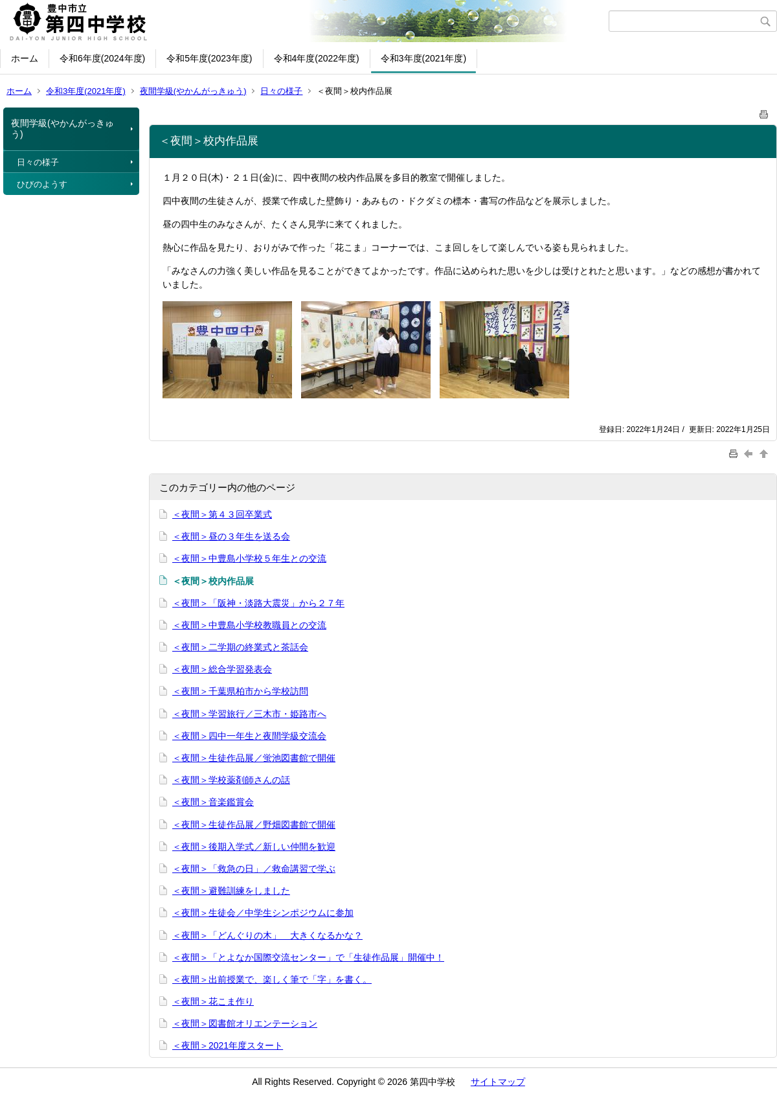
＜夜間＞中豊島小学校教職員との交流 (249, 625)
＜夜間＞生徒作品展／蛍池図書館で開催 (253, 758)
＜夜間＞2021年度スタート (227, 1045)
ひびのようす (42, 184)
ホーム (24, 58)
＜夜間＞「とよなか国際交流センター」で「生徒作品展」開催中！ (308, 957)
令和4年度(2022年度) (316, 58)
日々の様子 (281, 91)
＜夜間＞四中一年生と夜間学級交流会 (249, 736)
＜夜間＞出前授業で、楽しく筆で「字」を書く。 (272, 979)
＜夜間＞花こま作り (213, 1001)
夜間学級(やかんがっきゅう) (193, 91)
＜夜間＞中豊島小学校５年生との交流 (249, 558)
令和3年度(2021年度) (423, 58)
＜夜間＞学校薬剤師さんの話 (231, 780)
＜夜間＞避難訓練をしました (231, 890)
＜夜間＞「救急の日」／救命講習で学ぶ (253, 868)
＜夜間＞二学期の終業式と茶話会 (240, 647)
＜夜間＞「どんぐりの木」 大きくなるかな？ (267, 935)
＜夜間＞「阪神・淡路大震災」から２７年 (258, 603)
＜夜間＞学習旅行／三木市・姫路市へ (249, 714)
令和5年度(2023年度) (209, 58)
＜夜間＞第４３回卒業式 (222, 514)
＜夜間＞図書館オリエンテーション (244, 1023)
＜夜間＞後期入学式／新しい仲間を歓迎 (253, 846)
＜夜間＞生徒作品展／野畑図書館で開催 (253, 824)
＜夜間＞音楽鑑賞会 (213, 802)
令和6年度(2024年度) (102, 58)
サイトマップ (498, 1082)
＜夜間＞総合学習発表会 (222, 669)
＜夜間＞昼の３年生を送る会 (231, 536)
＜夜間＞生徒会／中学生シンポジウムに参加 (263, 912)
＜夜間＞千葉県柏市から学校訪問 (240, 691)
